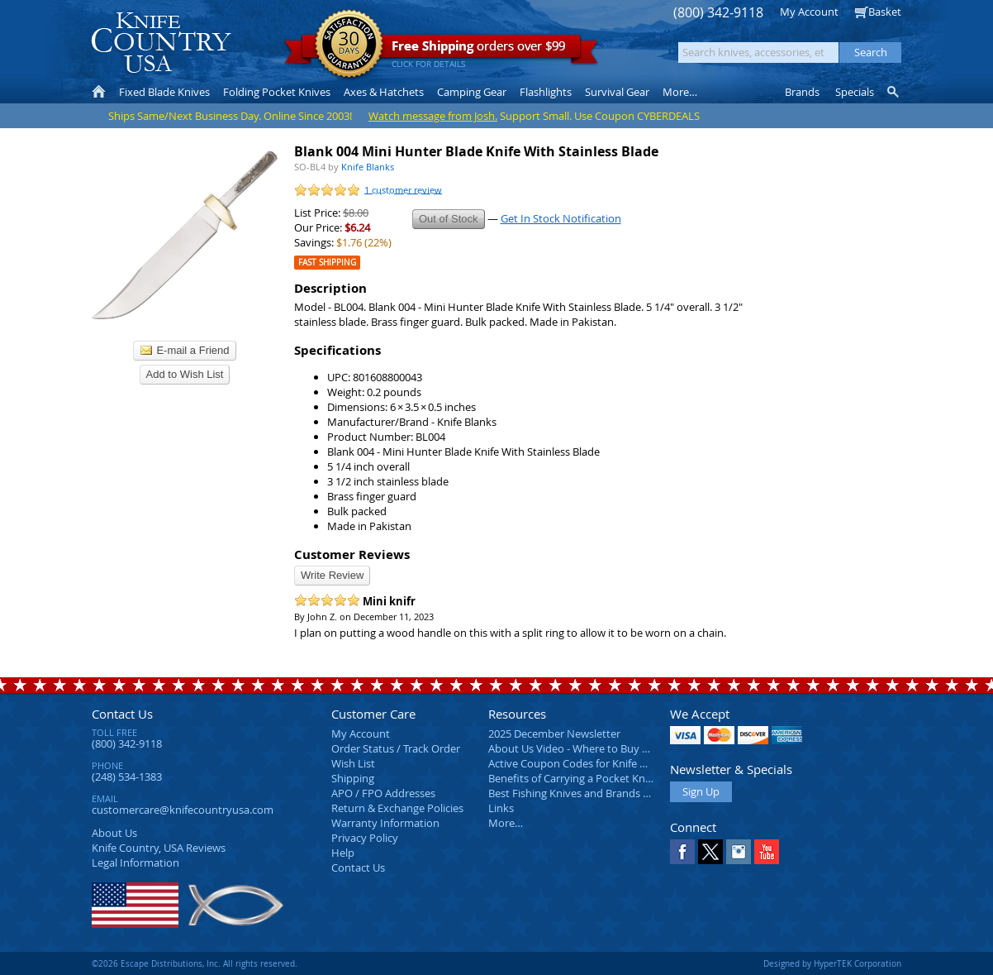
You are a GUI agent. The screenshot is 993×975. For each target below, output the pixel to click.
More (680, 91)
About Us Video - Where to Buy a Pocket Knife (599, 748)
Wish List (353, 763)
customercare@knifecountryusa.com (182, 809)
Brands (802, 91)
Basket (884, 11)
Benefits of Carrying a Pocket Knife (572, 778)
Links (501, 808)
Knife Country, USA (161, 42)
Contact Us (122, 713)
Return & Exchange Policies (397, 808)
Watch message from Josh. (432, 115)
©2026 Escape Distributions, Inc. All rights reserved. (194, 963)
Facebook (682, 851)
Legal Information (135, 862)
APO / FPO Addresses (383, 793)
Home (98, 91)
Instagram (738, 851)
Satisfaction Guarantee (349, 45)
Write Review (332, 575)
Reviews (159, 847)
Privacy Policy (364, 837)
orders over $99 (441, 50)
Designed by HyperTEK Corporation (832, 963)
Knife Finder (894, 91)
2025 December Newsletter (554, 733)
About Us (114, 832)
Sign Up (701, 791)
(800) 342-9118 (718, 13)
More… (505, 822)
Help (342, 852)
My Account (809, 11)
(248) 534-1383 (127, 776)
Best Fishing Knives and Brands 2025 (577, 793)
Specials (854, 91)
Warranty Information (385, 822)
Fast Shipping (327, 262)
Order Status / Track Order (395, 748)
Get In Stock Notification (561, 218)
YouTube (766, 851)
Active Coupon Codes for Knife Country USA (595, 763)
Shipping (352, 778)
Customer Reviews (352, 554)
